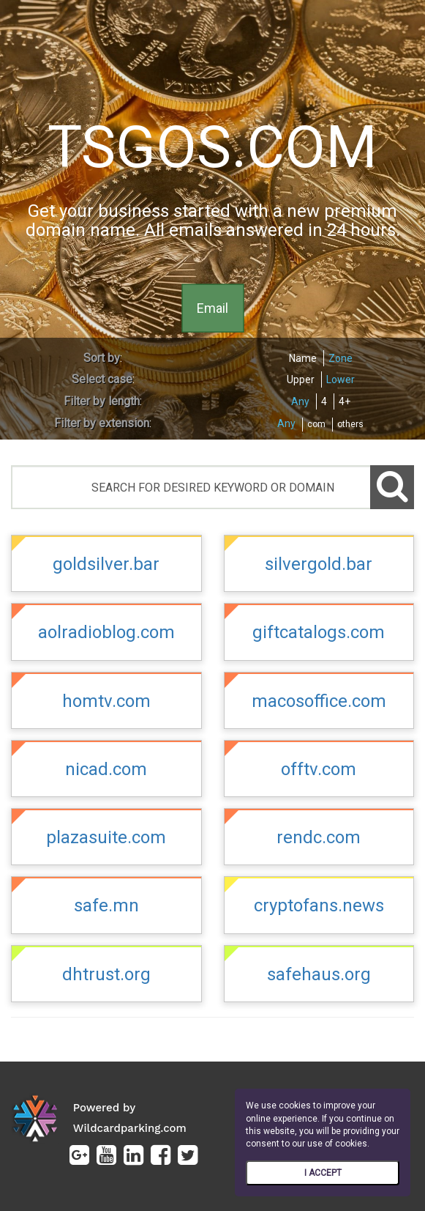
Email (212, 307)
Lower (340, 379)
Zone (340, 358)
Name (303, 358)
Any (300, 401)
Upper (301, 379)
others (350, 424)
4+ (344, 401)
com (316, 424)
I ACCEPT (323, 1173)
